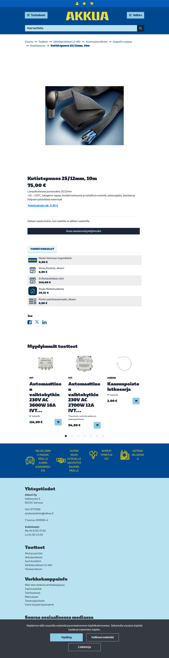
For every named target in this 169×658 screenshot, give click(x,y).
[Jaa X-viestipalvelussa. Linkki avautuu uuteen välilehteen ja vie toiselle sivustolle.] (38, 323)
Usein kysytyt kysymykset (39, 604)
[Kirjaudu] (77, 3)
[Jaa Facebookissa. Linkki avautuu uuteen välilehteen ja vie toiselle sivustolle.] (31, 323)
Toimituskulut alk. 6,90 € (43, 205)
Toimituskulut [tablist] (42, 249)
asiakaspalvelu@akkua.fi (39, 513)
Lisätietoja (84, 647)
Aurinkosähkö (33, 561)
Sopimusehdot (33, 588)
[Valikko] (135, 15)
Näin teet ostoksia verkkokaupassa (45, 584)
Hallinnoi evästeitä (102, 637)
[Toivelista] (85, 3)
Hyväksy (66, 637)
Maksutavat (31, 596)
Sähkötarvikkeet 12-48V (38, 565)
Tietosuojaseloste (35, 600)
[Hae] (81, 28)
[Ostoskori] (91, 3)
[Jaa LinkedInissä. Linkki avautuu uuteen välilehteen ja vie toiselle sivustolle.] (45, 323)
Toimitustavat (32, 592)
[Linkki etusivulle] (87, 16)
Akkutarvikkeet (33, 557)
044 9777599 (32, 509)
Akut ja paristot (33, 553)
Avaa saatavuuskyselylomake (83, 231)
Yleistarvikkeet (33, 569)
